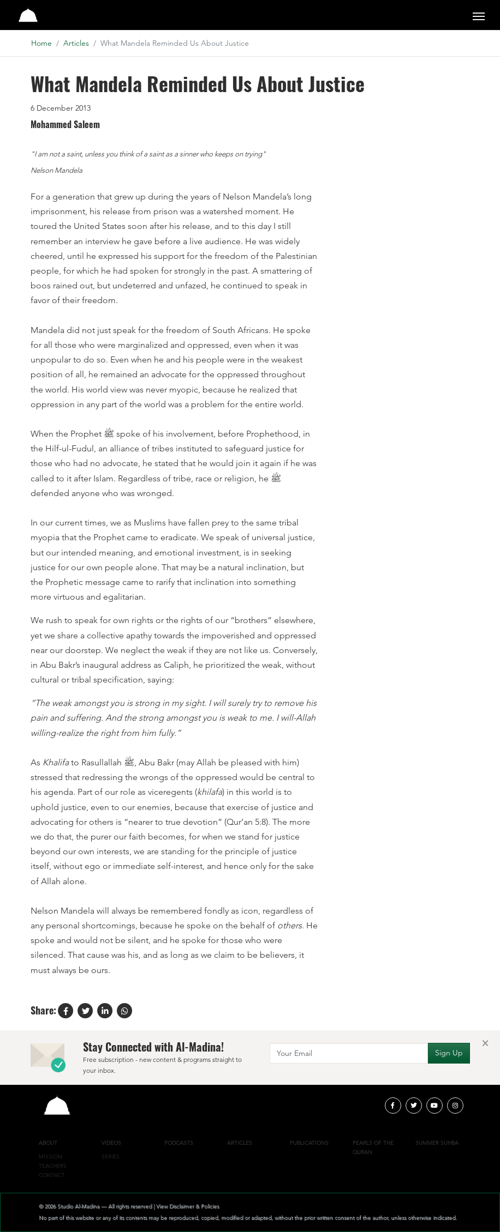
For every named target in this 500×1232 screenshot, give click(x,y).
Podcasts (178, 1142)
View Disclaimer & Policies (187, 1206)
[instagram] (455, 1105)
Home (41, 43)
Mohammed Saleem (65, 125)
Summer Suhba (437, 1142)
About (48, 1142)
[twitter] (414, 1105)
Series (111, 1156)
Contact (52, 1175)
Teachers (53, 1165)
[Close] (485, 1043)
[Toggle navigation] (478, 15)
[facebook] (393, 1105)
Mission (50, 1156)
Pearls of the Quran (373, 1147)
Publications (309, 1142)
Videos (111, 1142)
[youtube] (434, 1105)
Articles (76, 43)
